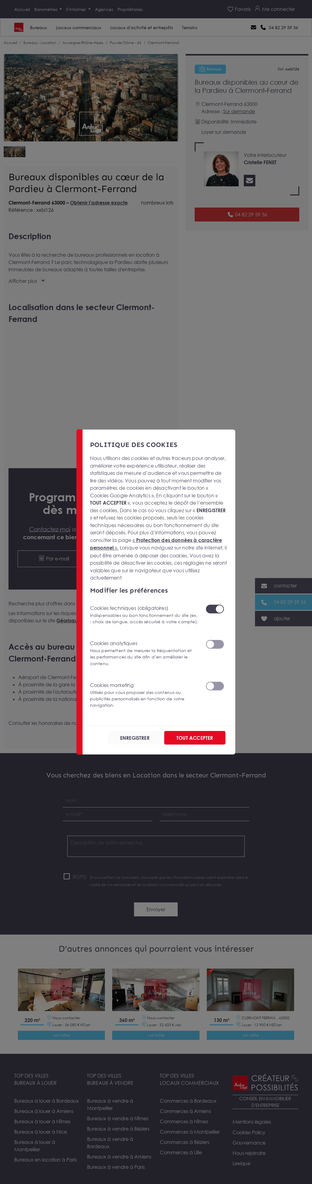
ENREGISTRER (134, 737)
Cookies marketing (144, 695)
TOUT (194, 737)
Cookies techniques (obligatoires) (144, 614)
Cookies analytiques (144, 653)
